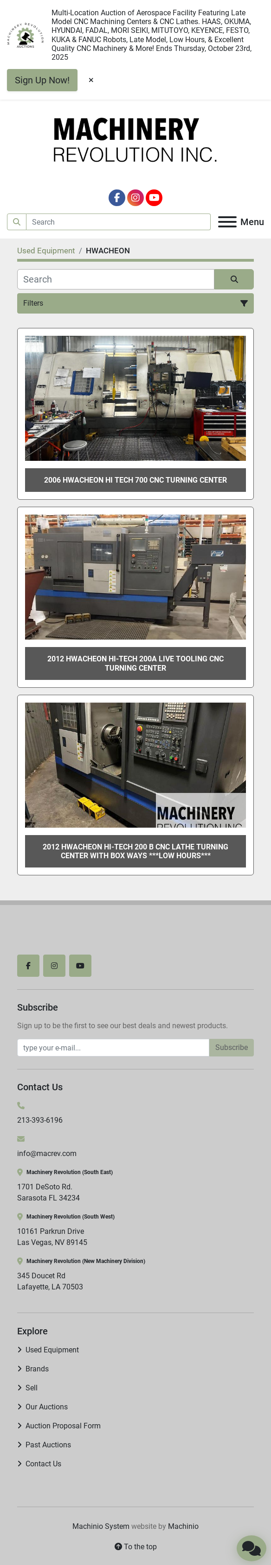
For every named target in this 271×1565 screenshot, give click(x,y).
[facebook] (117, 197)
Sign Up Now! (42, 80)
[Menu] (227, 221)
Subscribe (231, 1047)
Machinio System (100, 1526)
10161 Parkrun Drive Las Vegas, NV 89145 (52, 1237)
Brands (37, 1368)
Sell (32, 1387)
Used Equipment (52, 1349)
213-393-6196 (40, 1120)
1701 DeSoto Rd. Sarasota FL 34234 (48, 1192)
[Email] (113, 1047)
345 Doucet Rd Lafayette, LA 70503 (50, 1281)
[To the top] (135, 1546)
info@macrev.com (47, 1153)
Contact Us (43, 1463)
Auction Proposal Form (63, 1425)
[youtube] (154, 197)
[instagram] (135, 197)
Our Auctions (47, 1406)
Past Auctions (48, 1444)
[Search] (118, 222)
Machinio (183, 1526)
